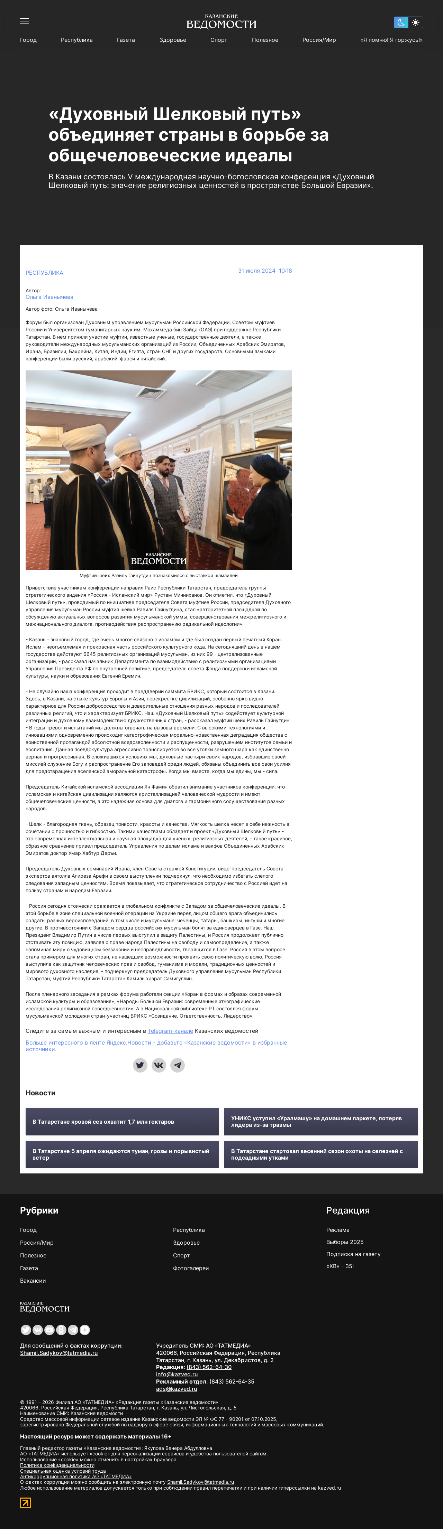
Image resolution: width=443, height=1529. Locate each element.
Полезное (265, 40)
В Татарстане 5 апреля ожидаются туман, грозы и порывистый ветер (121, 1154)
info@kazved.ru (177, 1374)
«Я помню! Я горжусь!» (391, 40)
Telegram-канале (170, 1030)
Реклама (338, 1229)
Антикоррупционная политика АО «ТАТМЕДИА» (76, 1476)
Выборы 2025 (345, 1241)
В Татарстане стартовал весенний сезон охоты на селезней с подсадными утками (317, 1154)
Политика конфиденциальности (57, 1465)
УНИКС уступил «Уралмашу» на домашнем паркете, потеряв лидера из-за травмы (316, 1121)
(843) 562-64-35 (231, 1381)
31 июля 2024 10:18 (265, 270)
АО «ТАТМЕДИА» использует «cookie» (65, 1453)
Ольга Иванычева (49, 297)
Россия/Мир (319, 40)
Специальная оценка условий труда (63, 1471)
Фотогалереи (191, 1268)
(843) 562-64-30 (209, 1366)
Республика (77, 40)
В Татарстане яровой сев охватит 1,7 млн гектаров (103, 1122)
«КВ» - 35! (340, 1266)
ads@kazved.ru (176, 1388)
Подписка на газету (353, 1253)
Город (28, 40)
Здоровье (173, 40)
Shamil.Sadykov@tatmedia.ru (59, 1352)
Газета (126, 40)
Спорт (218, 40)
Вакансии (33, 1280)
